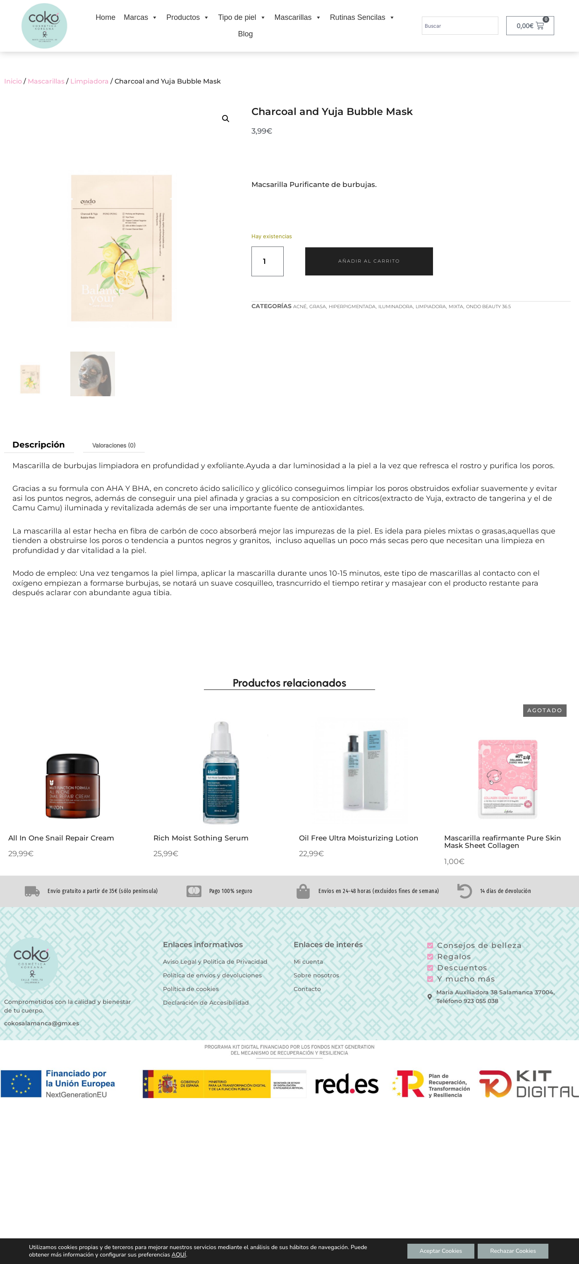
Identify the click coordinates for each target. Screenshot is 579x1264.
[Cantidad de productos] (267, 261)
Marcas (141, 17)
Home (105, 17)
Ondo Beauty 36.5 (488, 306)
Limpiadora (89, 81)
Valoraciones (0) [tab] (114, 445)
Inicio (13, 81)
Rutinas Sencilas (362, 17)
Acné (299, 306)
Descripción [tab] (38, 445)
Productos (188, 17)
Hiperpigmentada (352, 306)
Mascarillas (298, 17)
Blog (245, 34)
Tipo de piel (242, 17)
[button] (225, 118)
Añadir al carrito (369, 261)
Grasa (317, 306)
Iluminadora (395, 306)
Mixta (456, 306)
